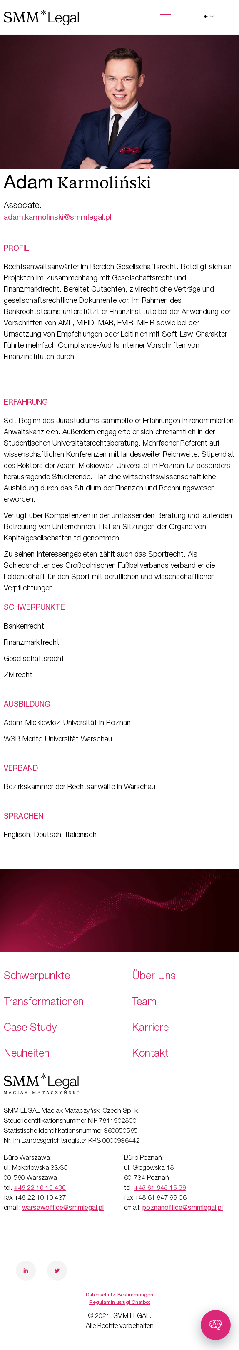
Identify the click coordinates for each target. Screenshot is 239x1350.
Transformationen (44, 1003)
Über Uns (154, 977)
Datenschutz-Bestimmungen (119, 1295)
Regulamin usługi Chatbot (119, 1302)
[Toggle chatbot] (216, 1325)
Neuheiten (27, 1054)
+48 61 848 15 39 (160, 1188)
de (205, 17)
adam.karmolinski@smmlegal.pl (58, 218)
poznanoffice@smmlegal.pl (182, 1208)
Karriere (150, 1028)
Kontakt (150, 1054)
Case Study (30, 1028)
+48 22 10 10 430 (40, 1188)
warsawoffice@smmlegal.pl (63, 1208)
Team (144, 1003)
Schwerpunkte (37, 977)
